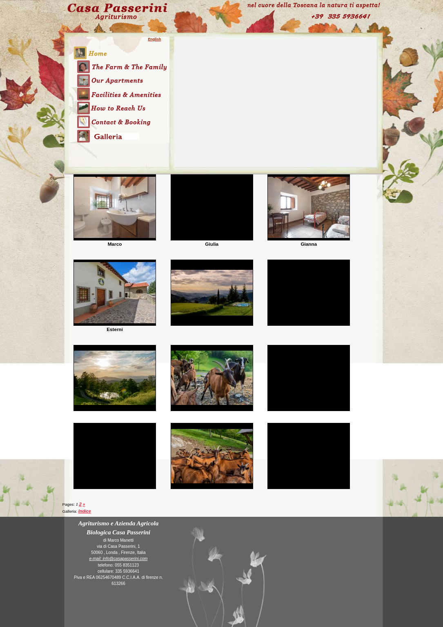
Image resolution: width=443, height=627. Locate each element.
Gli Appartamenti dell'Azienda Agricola (119, 80)
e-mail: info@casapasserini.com (118, 558)
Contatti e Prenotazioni (119, 122)
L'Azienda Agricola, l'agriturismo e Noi (119, 66)
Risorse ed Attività (119, 94)
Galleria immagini (119, 141)
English (154, 39)
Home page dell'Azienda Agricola (119, 48)
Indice (84, 511)
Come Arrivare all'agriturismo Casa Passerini (119, 108)
